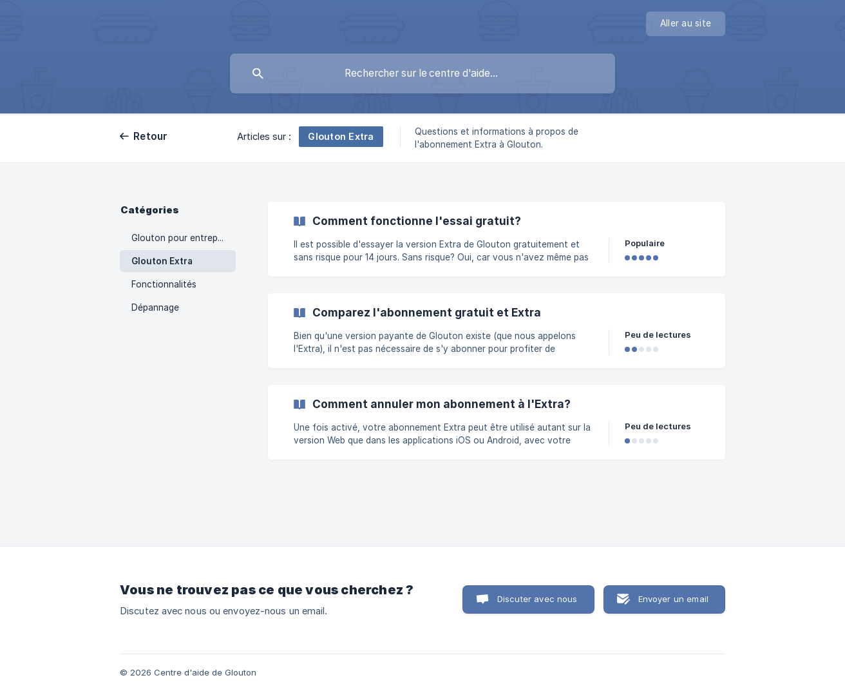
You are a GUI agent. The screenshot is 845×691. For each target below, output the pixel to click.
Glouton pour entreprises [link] (183, 238)
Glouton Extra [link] (162, 261)
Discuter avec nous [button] (537, 599)
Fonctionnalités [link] (163, 284)
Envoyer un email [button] (673, 599)
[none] (685, 24)
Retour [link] (150, 136)
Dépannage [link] (155, 307)
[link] (496, 239)
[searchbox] (422, 73)
